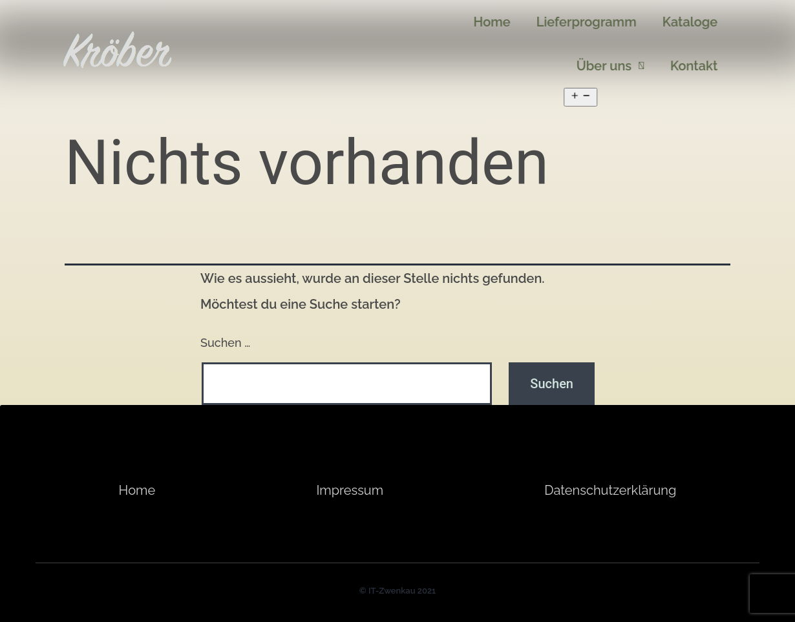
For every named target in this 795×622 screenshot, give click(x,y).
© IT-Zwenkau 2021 (397, 591)
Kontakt (702, 63)
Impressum (349, 490)
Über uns (619, 63)
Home (137, 490)
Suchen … (225, 342)
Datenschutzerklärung (610, 490)
